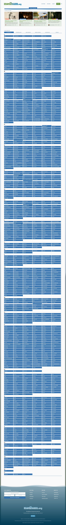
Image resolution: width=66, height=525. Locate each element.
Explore (49, 3)
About (54, 3)
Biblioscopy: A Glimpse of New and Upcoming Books (11, 21)
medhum (12, 4)
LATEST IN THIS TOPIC (8, 10)
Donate (58, 3)
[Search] (61, 3)
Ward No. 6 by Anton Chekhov (54, 20)
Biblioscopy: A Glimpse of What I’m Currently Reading (40, 21)
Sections (43, 3)
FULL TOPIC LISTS (7, 30)
